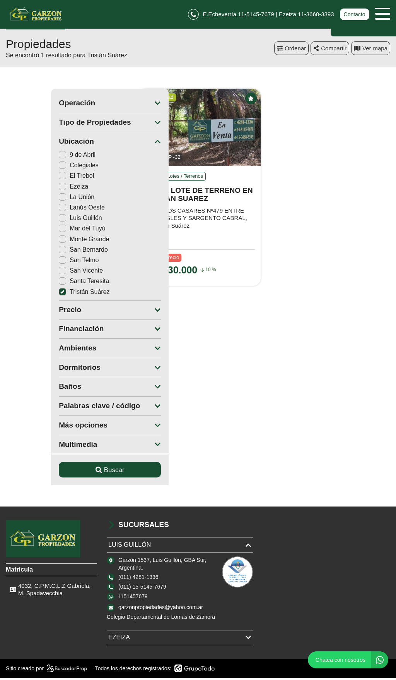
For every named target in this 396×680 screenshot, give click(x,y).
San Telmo (33, 262)
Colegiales (33, 167)
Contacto (354, 15)
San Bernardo (38, 252)
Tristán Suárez (39, 293)
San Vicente (36, 272)
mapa (370, 50)
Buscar (64, 472)
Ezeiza (28, 188)
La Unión (31, 199)
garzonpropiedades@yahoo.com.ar (160, 609)
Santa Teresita (39, 283)
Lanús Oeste (37, 209)
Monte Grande (39, 241)
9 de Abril (32, 157)
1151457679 (133, 599)
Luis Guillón (35, 220)
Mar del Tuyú (37, 230)
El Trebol (31, 178)
